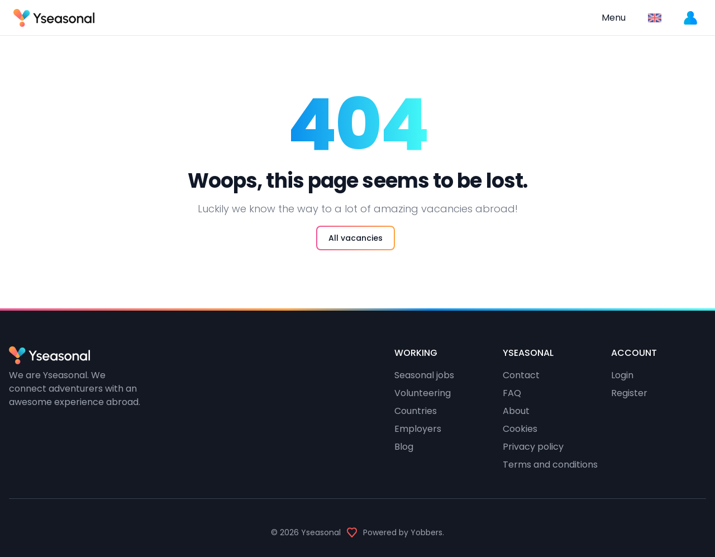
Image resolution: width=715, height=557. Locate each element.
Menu (614, 17)
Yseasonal (321, 532)
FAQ (512, 393)
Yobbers (426, 532)
